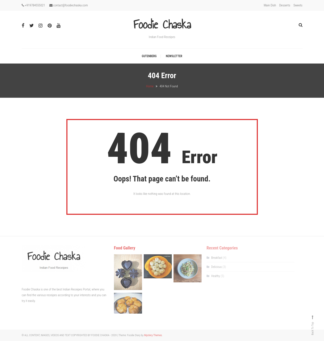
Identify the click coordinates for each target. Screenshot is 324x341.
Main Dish (270, 5)
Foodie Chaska (162, 25)
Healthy (212, 276)
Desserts (284, 5)
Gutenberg (149, 56)
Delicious (213, 267)
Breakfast (213, 257)
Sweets (297, 5)
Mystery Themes (153, 335)
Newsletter (174, 56)
